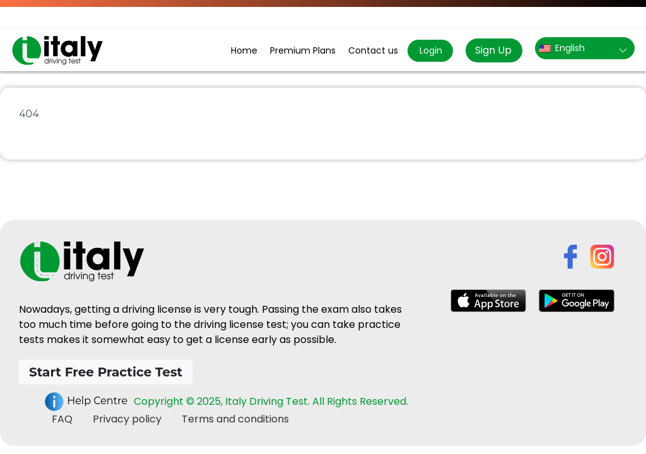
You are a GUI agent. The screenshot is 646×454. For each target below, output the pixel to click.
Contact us (373, 50)
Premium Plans (303, 50)
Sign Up (493, 50)
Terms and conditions (235, 419)
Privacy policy (127, 419)
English (562, 48)
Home (244, 50)
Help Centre (85, 402)
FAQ (62, 419)
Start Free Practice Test (105, 372)
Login (429, 50)
